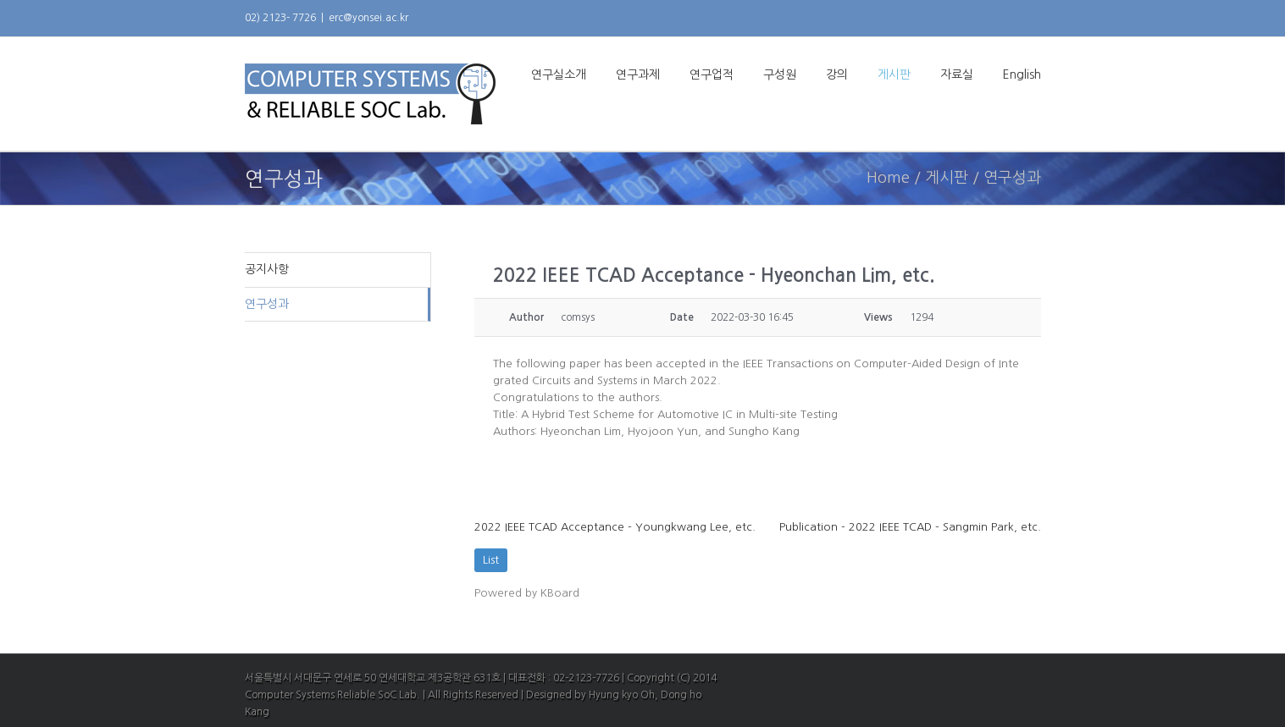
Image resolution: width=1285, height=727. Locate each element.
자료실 (956, 74)
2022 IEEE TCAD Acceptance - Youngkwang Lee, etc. (615, 526)
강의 (837, 74)
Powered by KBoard (526, 592)
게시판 (894, 74)
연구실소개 (558, 74)
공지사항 (267, 269)
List (491, 559)
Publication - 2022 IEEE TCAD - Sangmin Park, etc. (910, 526)
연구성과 (267, 304)
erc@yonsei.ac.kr (368, 18)
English (1022, 74)
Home (888, 177)
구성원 (779, 74)
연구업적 (712, 74)
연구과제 (638, 74)
